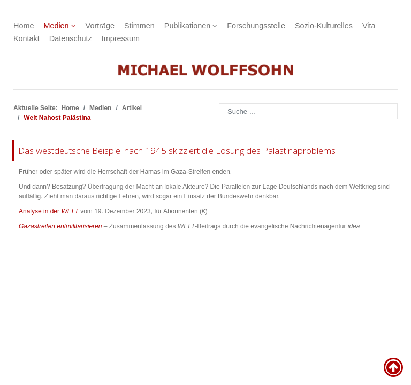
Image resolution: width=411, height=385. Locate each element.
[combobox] (308, 111)
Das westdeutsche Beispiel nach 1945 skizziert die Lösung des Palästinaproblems (177, 150)
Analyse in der (49, 211)
